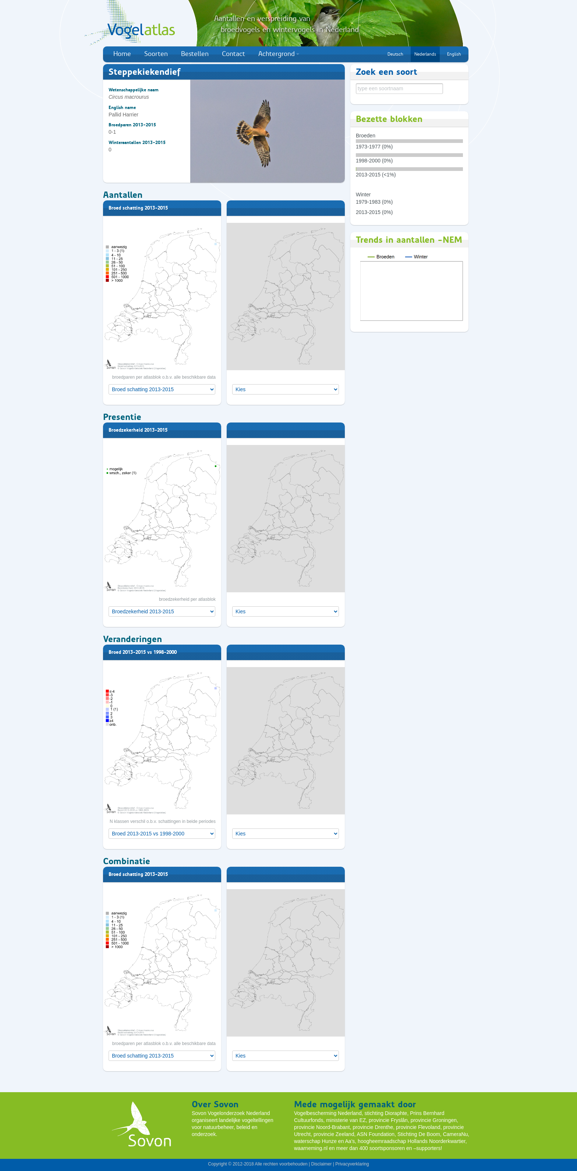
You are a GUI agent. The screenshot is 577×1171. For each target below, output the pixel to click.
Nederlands (425, 54)
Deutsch (395, 54)
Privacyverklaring (352, 1164)
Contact (233, 53)
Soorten (156, 53)
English (454, 54)
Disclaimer (321, 1164)
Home (122, 53)
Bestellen (195, 53)
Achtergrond (278, 53)
